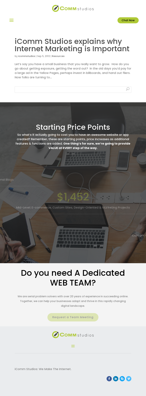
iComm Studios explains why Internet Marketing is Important (72, 45)
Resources (58, 56)
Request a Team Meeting (73, 317)
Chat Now (128, 20)
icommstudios (26, 56)
